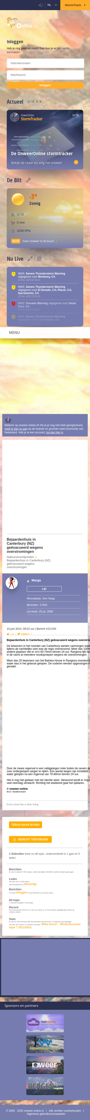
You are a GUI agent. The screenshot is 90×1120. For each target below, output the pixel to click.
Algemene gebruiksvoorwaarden (46, 1114)
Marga (36, 580)
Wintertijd (30, 884)
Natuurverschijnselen (20, 557)
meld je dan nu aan (15, 428)
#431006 (51, 628)
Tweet (25, 634)
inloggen (21, 892)
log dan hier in (54, 432)
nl (49, 5)
